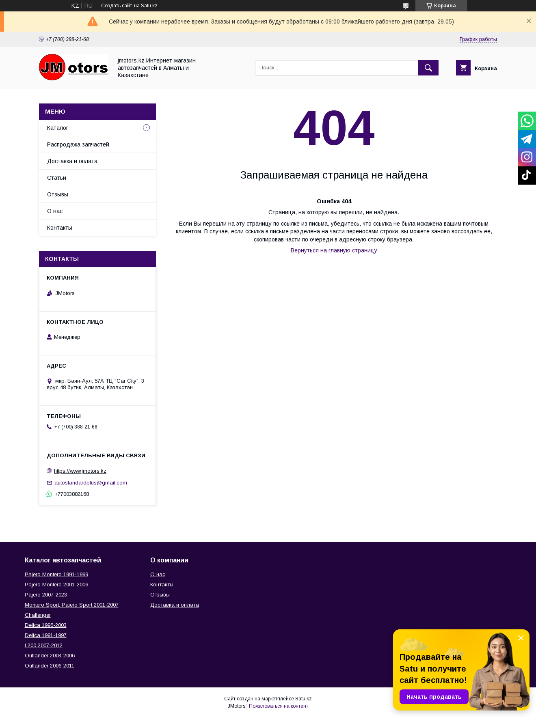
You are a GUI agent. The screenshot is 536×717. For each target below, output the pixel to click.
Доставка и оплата (72, 161)
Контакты (59, 227)
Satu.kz (303, 699)
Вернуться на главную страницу (334, 250)
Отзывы (57, 194)
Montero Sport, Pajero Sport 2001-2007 (72, 605)
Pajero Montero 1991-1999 (56, 574)
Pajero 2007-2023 (46, 595)
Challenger (38, 615)
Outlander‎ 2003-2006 (50, 655)
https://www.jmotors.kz (80, 471)
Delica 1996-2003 (46, 625)
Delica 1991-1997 (46, 635)
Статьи (56, 177)
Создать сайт (116, 6)
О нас (55, 211)
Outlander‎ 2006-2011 (49, 666)
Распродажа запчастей (78, 144)
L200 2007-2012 (44, 645)
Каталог (57, 128)
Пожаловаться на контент (278, 706)
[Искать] (428, 67)
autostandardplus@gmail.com (90, 483)
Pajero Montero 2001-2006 (56, 584)
